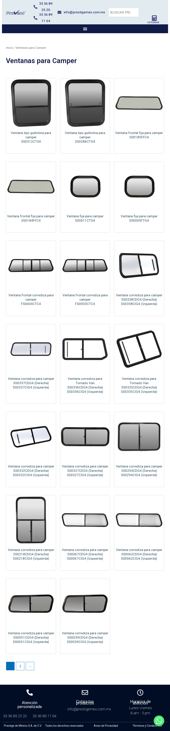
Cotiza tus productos (85, 702)
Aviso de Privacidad (106, 725)
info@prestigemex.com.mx (84, 12)
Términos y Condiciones (147, 725)
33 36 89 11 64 (44, 716)
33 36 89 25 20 (16, 716)
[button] (85, 28)
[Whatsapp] (159, 720)
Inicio (9, 48)
